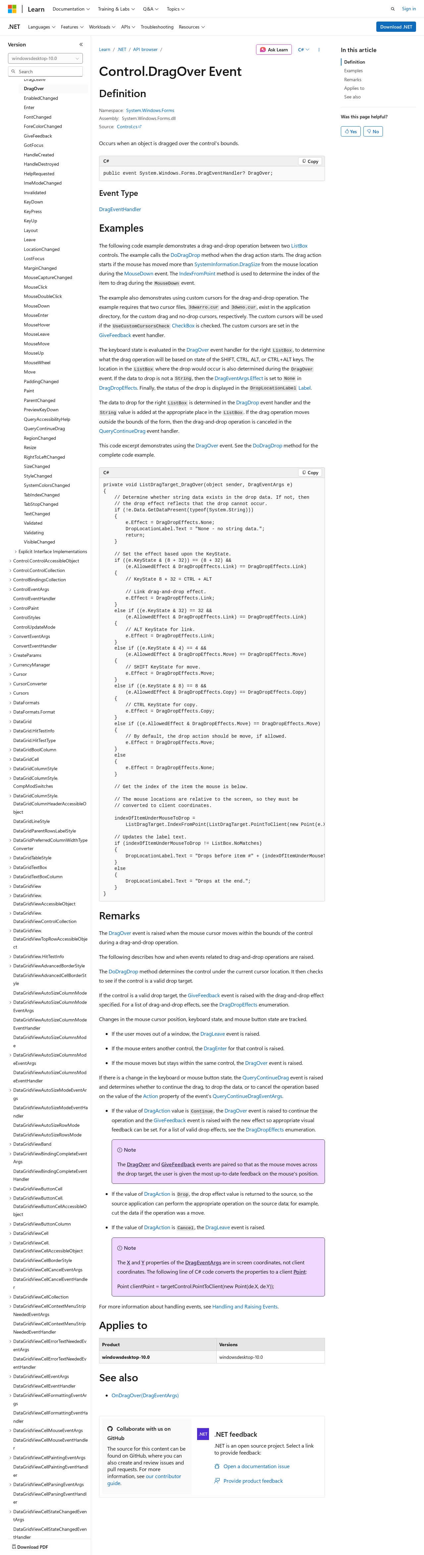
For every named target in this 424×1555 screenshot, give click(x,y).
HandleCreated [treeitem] (39, 154)
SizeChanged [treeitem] (37, 466)
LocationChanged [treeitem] (42, 249)
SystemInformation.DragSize (227, 263)
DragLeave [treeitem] (34, 79)
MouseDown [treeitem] (37, 306)
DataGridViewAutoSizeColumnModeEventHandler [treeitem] (50, 1023)
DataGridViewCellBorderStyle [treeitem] (42, 1260)
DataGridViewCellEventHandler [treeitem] (44, 1386)
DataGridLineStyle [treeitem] (31, 821)
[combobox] (45, 58)
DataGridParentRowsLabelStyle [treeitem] (44, 831)
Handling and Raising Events (245, 1306)
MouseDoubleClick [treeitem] (43, 296)
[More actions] (319, 49)
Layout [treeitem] (31, 230)
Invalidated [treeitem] (35, 192)
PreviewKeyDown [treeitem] (41, 409)
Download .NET (396, 27)
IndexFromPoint (197, 273)
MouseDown (138, 273)
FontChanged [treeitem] (37, 117)
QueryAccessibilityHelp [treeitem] (47, 419)
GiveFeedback (115, 334)
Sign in (409, 8)
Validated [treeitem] (33, 523)
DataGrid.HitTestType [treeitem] (34, 740)
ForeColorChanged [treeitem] (43, 126)
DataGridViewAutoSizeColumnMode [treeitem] (50, 993)
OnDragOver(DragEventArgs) (145, 1395)
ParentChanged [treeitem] (39, 400)
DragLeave (212, 1033)
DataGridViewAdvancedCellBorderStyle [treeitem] (49, 979)
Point (299, 1271)
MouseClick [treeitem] (35, 287)
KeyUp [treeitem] (30, 220)
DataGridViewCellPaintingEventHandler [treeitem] (50, 1471)
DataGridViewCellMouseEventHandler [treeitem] (50, 1444)
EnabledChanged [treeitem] (41, 98)
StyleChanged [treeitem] (38, 476)
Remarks (352, 79)
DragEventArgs (203, 1262)
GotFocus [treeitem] (33, 145)
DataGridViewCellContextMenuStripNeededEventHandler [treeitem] (49, 1327)
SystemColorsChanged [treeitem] (47, 485)
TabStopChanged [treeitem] (41, 504)
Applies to (354, 88)
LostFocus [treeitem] (34, 258)
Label (304, 387)
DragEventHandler (120, 208)
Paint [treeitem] (29, 390)
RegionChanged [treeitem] (40, 438)
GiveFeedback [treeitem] (38, 136)
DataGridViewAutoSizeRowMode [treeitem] (46, 1125)
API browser (145, 49)
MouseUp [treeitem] (34, 353)
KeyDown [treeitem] (33, 202)
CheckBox (183, 325)
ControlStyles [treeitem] (26, 617)
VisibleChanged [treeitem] (39, 542)
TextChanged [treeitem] (37, 513)
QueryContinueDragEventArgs (247, 1095)
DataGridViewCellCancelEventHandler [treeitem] (50, 1283)
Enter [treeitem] (29, 107)
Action (150, 1095)
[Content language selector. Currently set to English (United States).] (38, 1545)
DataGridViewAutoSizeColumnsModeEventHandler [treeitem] (49, 1076)
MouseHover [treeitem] (37, 324)
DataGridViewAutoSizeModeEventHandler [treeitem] (50, 1111)
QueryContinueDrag (122, 430)
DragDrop (247, 402)
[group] (212, 689)
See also (352, 96)
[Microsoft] (12, 9)
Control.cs (127, 126)
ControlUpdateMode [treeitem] (34, 627)
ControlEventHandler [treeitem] (34, 598)
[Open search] (392, 9)
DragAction (157, 1110)
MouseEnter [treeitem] (36, 315)
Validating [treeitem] (34, 532)
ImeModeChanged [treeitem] (43, 183)
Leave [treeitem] (29, 239)
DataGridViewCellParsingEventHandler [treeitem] (49, 1498)
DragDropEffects (118, 387)
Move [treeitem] (29, 372)
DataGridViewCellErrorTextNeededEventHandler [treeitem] (49, 1362)
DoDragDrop (185, 254)
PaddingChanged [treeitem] (41, 381)
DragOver (197, 349)
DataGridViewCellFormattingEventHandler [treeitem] (50, 1417)
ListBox (299, 245)
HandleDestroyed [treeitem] (41, 164)
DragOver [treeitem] (34, 88)
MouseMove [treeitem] (36, 343)
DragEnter (215, 1048)
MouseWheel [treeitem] (37, 362)
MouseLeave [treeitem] (36, 334)
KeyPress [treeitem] (33, 211)
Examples (353, 70)
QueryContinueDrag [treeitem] (44, 428)
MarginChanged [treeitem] (40, 268)
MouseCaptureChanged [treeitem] (48, 277)
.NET (121, 49)
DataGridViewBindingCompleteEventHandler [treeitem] (50, 1175)
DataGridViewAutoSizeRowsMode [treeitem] (47, 1134)
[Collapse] (81, 44)
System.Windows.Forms (150, 110)
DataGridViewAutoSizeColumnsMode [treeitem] (49, 1041)
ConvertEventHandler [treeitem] (35, 646)
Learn (104, 49)
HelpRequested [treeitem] (39, 173)
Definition (354, 62)
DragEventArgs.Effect (239, 377)
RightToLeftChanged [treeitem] (44, 457)
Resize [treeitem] (30, 447)
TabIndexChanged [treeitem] (42, 494)
